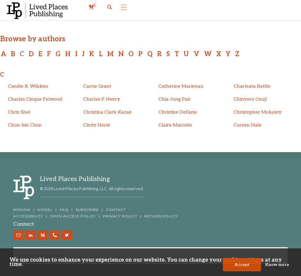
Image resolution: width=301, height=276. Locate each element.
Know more (277, 264)
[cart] (92, 7)
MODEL (45, 210)
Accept (242, 264)
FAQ (64, 210)
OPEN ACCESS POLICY (73, 216)
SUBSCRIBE (87, 210)
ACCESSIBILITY (28, 216)
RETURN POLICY (161, 216)
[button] (109, 7)
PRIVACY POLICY (120, 216)
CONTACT (116, 210)
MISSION (21, 210)
